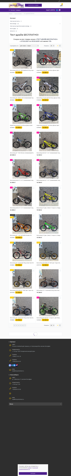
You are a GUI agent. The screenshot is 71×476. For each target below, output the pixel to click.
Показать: (46, 45)
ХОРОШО (33, 473)
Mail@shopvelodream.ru (18, 371)
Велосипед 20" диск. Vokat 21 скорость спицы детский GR (49, 235)
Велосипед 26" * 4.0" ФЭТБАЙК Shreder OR (20, 235)
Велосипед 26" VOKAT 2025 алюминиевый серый (22, 98)
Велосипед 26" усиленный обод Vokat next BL (21, 317)
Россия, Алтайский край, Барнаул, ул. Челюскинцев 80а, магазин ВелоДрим (31, 346)
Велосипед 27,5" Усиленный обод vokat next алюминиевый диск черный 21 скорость (49, 290)
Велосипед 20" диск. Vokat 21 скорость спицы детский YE (49, 208)
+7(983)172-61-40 (16, 356)
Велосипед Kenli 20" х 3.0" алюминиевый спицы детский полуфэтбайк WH (22, 208)
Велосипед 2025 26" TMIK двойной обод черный (22, 70)
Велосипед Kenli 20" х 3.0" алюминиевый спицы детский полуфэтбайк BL (49, 180)
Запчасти (13, 31)
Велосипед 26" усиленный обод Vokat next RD (22, 263)
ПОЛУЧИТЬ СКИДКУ (33, 5)
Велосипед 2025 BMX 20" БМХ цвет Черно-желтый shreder (49, 263)
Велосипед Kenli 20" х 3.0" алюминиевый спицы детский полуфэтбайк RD (22, 180)
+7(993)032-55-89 (16, 389)
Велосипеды (35, 24)
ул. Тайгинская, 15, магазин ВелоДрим (22, 379)
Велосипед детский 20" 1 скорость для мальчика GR (49, 317)
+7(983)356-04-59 (16, 361)
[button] (12, 1)
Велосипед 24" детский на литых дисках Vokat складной (49, 98)
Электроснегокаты (16, 21)
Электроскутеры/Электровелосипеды (20, 26)
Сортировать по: (14, 45)
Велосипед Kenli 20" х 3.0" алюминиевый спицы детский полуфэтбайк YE (49, 153)
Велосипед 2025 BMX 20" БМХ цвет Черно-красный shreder (22, 290)
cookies (29, 467)
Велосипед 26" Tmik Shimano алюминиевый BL (22, 153)
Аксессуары (14, 28)
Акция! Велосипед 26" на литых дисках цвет (48, 70)
